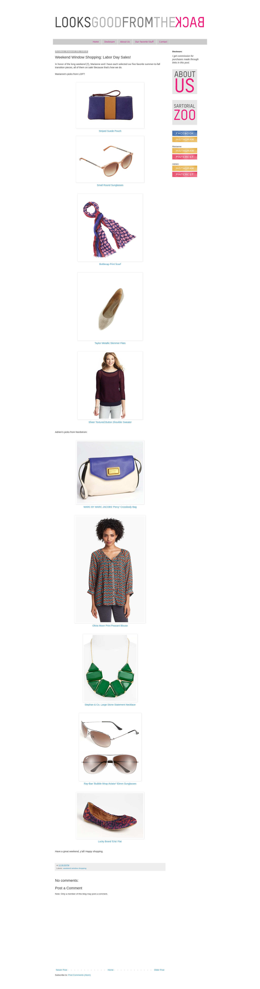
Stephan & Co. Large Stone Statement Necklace (110, 704)
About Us (125, 41)
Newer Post (61, 970)
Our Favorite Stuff (144, 41)
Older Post (159, 970)
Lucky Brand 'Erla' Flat (110, 841)
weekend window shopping (74, 868)
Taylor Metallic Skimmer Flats (110, 343)
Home (96, 41)
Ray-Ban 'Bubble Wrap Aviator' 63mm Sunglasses (110, 783)
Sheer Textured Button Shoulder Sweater (110, 422)
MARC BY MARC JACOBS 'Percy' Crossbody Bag (110, 507)
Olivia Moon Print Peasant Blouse (110, 625)
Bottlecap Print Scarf (110, 264)
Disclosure (109, 41)
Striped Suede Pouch (110, 131)
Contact (163, 41)
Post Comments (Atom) (79, 975)
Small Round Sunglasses (110, 185)
